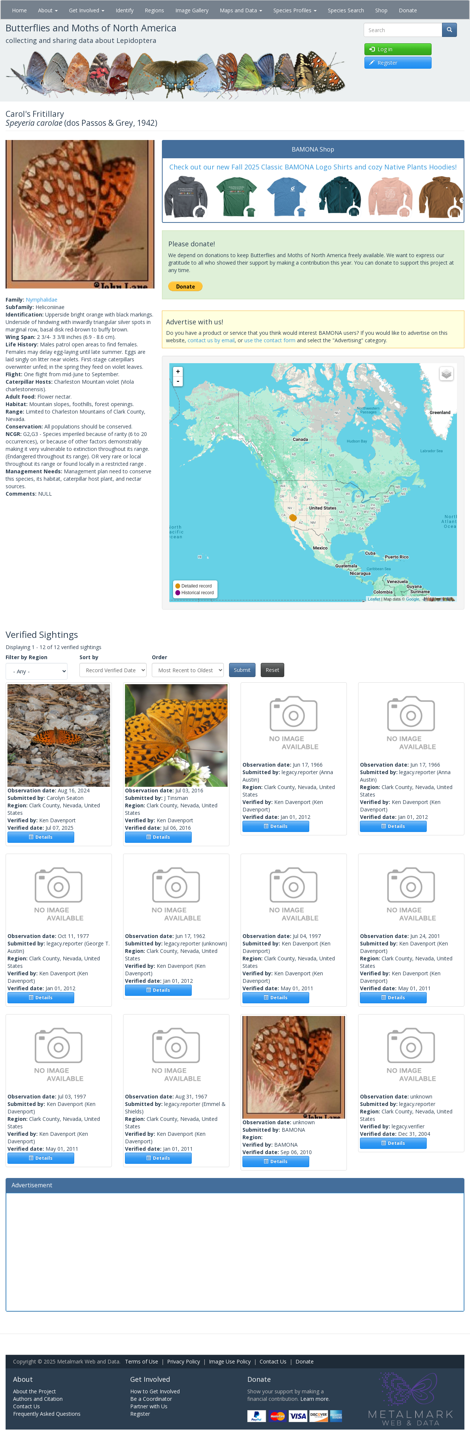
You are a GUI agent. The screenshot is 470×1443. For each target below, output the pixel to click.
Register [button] (383, 62)
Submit (242, 669)
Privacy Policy (183, 1361)
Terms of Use (141, 1361)
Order (159, 657)
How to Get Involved (155, 1391)
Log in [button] (380, 49)
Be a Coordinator (151, 1398)
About (48, 10)
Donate (408, 10)
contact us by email (211, 340)
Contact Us (273, 1361)
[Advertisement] (235, 1251)
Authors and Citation (38, 1398)
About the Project (34, 1391)
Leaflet (374, 599)
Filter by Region (26, 657)
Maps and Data (241, 10)
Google (412, 599)
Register (140, 1413)
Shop (381, 10)
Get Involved (86, 10)
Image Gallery (192, 10)
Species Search (346, 10)
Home (19, 10)
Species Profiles (295, 10)
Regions (154, 10)
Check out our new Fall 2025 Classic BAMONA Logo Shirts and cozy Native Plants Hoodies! (313, 166)
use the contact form (269, 340)
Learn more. (315, 1398)
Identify (125, 10)
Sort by (88, 657)
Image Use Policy (230, 1361)
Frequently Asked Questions (47, 1413)
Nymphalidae (41, 299)
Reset (272, 669)
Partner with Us (148, 1406)
